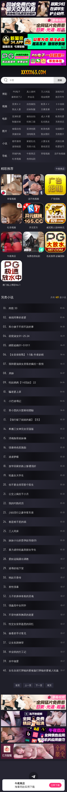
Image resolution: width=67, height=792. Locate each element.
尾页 (49, 685)
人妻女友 (45, 141)
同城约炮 (16, 153)
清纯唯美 (31, 134)
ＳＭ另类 (59, 109)
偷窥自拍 (16, 128)
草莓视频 (45, 153)
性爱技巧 (59, 146)
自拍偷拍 (31, 104)
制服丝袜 (16, 121)
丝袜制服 (31, 109)
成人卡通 (45, 116)
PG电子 (16, 91)
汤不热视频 (59, 153)
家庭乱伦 (31, 141)
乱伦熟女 (45, 121)
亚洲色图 (31, 128)
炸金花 (31, 96)
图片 (4, 131)
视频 (4, 106)
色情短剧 (31, 158)
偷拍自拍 (31, 116)
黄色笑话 (45, 146)
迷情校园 (16, 146)
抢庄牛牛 (59, 96)
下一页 (39, 685)
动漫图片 (59, 128)
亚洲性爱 (16, 116)
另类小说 (31, 146)
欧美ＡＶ (45, 104)
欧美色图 (45, 128)
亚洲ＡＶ (16, 104)
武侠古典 (59, 141)
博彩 (4, 94)
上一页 (28, 685)
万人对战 (45, 91)
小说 (4, 143)
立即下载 (55, 785)
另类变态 (59, 121)
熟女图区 (45, 134)
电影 (4, 118)
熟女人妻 (16, 109)
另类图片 (59, 134)
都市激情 (16, 141)
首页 (17, 685)
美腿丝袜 (16, 134)
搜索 (60, 80)
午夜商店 (31, 153)
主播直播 (45, 109)
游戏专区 (59, 91)
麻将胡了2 (17, 96)
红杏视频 (16, 158)
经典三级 (31, 121)
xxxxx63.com (33, 72)
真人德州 (31, 91)
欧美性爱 (59, 116)
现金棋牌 (45, 96)
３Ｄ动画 (59, 104)
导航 (4, 155)
